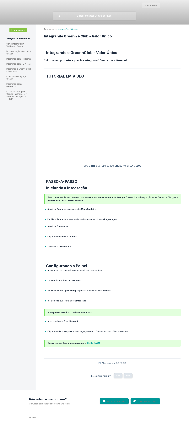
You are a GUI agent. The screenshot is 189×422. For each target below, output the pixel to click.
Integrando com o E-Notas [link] (18, 64)
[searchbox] (94, 16)
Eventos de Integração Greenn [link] (16, 77)
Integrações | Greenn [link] (68, 29)
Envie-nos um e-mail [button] (147, 401)
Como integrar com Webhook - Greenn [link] (15, 45)
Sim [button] (118, 376)
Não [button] (128, 376)
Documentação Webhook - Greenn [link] (18, 52)
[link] (16, 30)
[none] (151, 5)
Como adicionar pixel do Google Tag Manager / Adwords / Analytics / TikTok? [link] (17, 95)
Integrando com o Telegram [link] (18, 59)
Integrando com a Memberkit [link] (14, 85)
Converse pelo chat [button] (116, 401)
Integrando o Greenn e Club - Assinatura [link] (18, 70)
